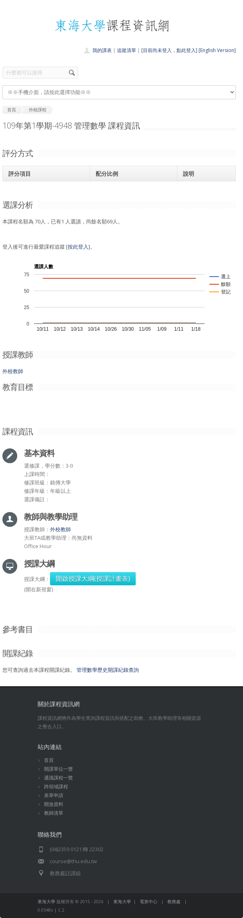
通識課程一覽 (58, 777)
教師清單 (53, 813)
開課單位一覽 (58, 768)
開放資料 (53, 804)
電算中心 (148, 901)
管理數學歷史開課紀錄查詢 (107, 669)
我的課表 (102, 50)
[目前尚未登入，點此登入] (169, 50)
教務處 (174, 901)
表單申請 (53, 795)
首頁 (49, 760)
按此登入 (78, 246)
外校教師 (12, 371)
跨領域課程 (56, 786)
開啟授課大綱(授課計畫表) (93, 578)
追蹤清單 (126, 50)
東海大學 (46, 901)
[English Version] (217, 50)
